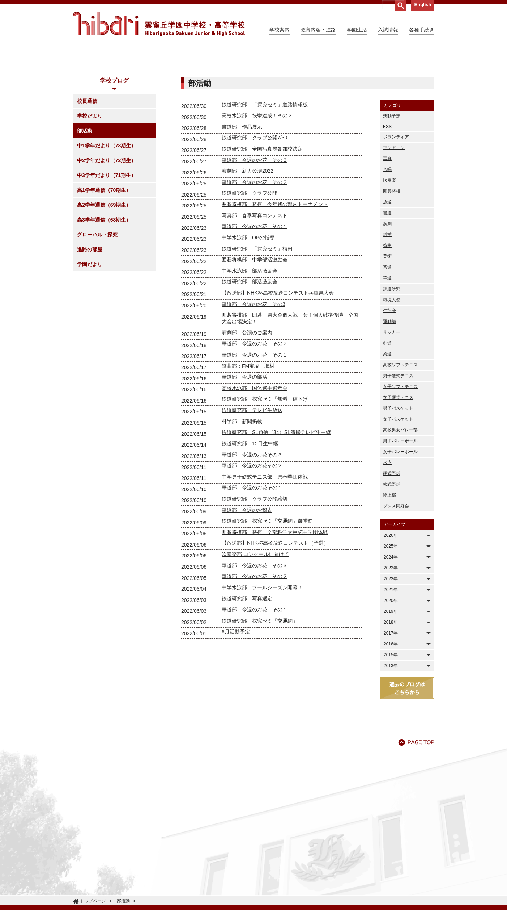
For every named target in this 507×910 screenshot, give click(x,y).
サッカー (391, 398)
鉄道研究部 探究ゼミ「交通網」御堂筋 (267, 587)
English (422, 4)
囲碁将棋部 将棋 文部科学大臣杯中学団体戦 (275, 598)
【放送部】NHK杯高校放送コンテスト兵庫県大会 (278, 359)
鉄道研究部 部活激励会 (249, 347)
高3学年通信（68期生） (104, 285)
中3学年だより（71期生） (106, 241)
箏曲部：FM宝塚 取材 (248, 432)
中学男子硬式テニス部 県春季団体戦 (265, 542)
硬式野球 (391, 539)
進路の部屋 (89, 315)
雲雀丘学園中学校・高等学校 (159, 24)
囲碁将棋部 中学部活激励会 (254, 325)
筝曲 (387, 311)
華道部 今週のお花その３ (252, 520)
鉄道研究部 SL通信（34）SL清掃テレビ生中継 (276, 498)
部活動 (84, 196)
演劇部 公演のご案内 (247, 398)
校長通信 (87, 167)
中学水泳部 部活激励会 (249, 337)
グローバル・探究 (97, 300)
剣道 (387, 409)
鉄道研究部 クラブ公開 (249, 259)
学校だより (89, 182)
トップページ (93, 900)
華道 (387, 343)
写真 (387, 224)
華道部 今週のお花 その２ (254, 248)
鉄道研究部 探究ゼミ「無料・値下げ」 (267, 465)
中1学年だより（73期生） (106, 211)
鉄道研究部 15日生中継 (250, 509)
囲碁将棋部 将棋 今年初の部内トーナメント (275, 270)
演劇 (387, 289)
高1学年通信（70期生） (104, 256)
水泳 (387, 528)
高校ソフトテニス (400, 430)
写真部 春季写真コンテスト (254, 281)
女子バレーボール (400, 517)
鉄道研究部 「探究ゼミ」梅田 (257, 314)
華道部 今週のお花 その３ (254, 226)
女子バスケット (398, 485)
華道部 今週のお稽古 (247, 576)
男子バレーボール (400, 506)
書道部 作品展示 (242, 192)
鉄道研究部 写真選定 (247, 664)
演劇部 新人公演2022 (247, 237)
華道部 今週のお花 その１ (254, 292)
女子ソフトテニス (400, 452)
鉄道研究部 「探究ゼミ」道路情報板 (265, 170)
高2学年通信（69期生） (104, 271)
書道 (387, 278)
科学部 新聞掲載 (242, 487)
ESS (387, 192)
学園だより (89, 330)
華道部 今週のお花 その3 (253, 370)
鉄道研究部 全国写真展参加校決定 (262, 215)
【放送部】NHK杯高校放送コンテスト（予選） (275, 609)
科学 (387, 300)
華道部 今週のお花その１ (252, 553)
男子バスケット (398, 474)
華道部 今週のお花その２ (252, 531)
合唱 (387, 235)
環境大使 (391, 365)
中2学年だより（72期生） (106, 226)
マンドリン (394, 213)
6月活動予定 (236, 697)
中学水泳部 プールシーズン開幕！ (262, 653)
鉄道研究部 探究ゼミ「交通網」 (260, 687)
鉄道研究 (391, 354)
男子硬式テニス (398, 441)
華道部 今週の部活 (244, 443)
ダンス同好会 (396, 571)
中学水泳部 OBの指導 (248, 303)
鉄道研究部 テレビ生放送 (252, 476)
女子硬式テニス (398, 463)
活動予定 (391, 182)
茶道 (387, 333)
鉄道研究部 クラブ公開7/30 (254, 203)
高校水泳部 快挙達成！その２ (257, 181)
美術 (387, 322)
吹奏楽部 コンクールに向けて (255, 620)
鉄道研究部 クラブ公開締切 (254, 565)
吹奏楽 (389, 246)
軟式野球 (391, 550)
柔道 (387, 419)
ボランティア (396, 202)
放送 (387, 267)
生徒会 (389, 376)
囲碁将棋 (391, 257)
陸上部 (389, 561)
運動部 (389, 387)
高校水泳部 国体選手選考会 (254, 454)
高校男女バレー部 (400, 495)
